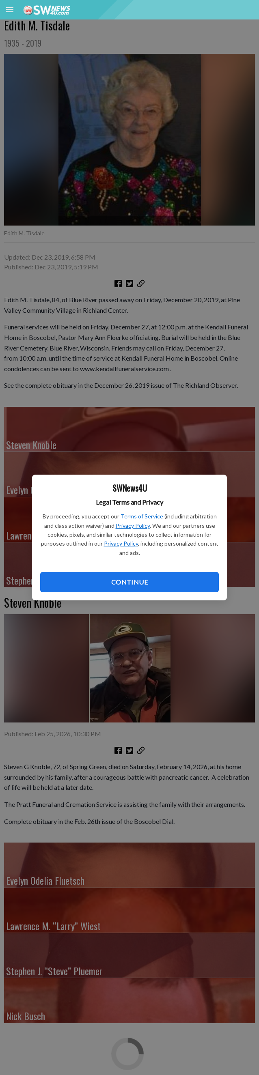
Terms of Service (142, 516)
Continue (129, 582)
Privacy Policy (133, 525)
